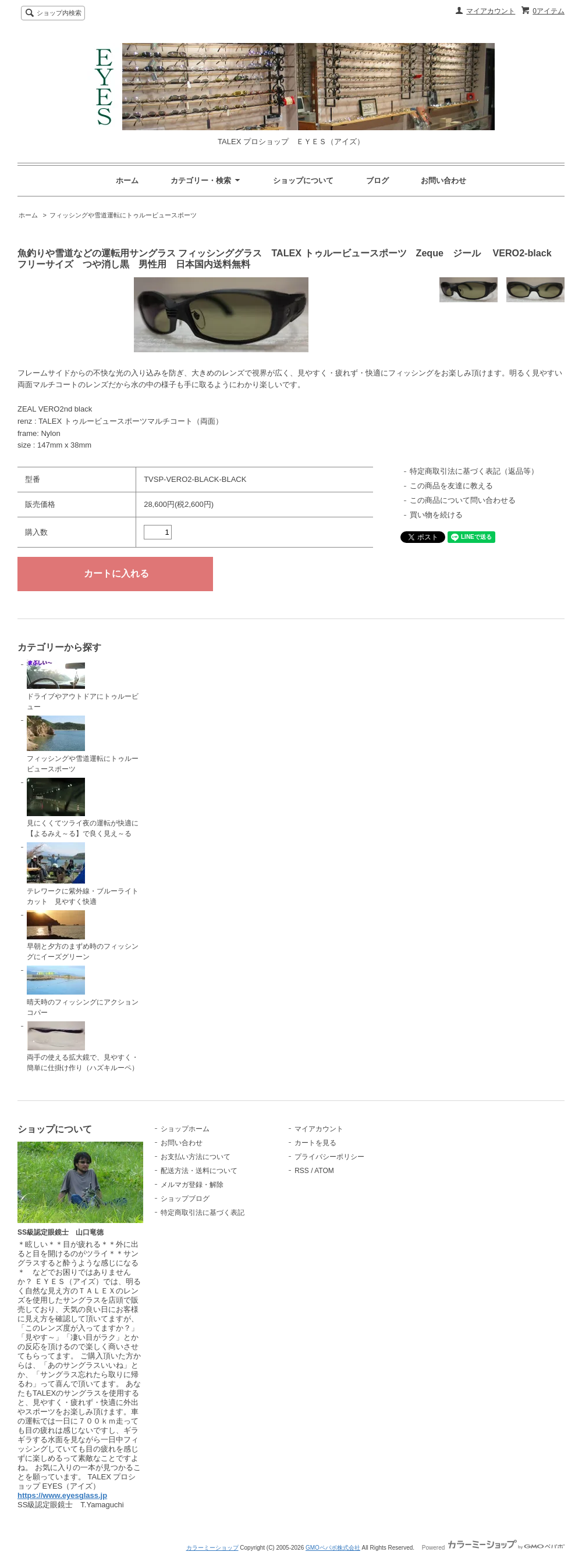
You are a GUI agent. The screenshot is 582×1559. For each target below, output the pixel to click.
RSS (301, 1171)
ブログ (377, 180)
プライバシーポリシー (329, 1157)
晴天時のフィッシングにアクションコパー (83, 991)
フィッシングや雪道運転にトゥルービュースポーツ (123, 215)
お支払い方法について (195, 1157)
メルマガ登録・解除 (192, 1185)
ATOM (324, 1171)
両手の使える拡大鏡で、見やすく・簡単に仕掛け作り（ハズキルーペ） (83, 1046)
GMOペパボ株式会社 (333, 1547)
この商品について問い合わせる (463, 500)
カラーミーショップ (212, 1547)
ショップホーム (185, 1129)
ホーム (127, 180)
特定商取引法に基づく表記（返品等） (474, 471)
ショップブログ (185, 1199)
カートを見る (315, 1143)
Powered (493, 1547)
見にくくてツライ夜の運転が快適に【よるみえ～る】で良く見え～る (83, 808)
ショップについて (303, 180)
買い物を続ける (436, 514)
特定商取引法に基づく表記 (202, 1212)
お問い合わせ (443, 180)
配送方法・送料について (199, 1171)
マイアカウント (490, 11)
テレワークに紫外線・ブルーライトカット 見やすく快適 (83, 874)
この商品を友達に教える (451, 485)
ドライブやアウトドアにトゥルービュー (83, 685)
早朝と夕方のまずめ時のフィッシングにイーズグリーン (83, 935)
